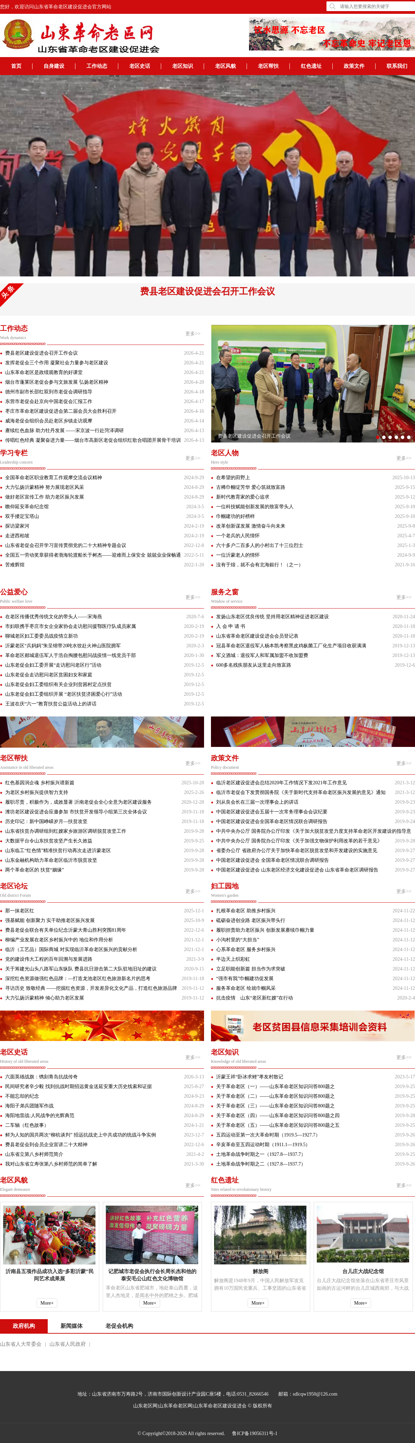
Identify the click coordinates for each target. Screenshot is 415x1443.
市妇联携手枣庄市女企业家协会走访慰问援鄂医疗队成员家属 (70, 626)
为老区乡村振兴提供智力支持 (36, 792)
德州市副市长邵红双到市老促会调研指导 (48, 391)
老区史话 (139, 66)
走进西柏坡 (17, 535)
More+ (47, 1303)
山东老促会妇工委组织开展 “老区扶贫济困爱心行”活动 (63, 694)
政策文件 (354, 66)
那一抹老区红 (19, 910)
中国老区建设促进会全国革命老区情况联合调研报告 (272, 821)
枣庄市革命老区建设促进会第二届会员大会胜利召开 (61, 411)
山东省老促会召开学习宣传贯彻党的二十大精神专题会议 (65, 545)
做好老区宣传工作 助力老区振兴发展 (44, 497)
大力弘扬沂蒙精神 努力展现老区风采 (44, 487)
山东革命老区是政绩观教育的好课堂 (44, 372)
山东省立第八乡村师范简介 (34, 1154)
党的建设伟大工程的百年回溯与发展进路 (48, 959)
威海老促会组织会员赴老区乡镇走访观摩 (48, 420)
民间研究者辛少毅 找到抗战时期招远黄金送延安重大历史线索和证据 (78, 1086)
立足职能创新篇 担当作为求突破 (250, 968)
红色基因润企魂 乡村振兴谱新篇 (39, 782)
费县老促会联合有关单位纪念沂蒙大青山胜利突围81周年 (65, 930)
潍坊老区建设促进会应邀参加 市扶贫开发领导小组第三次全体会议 (76, 811)
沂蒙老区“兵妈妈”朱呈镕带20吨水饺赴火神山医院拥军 (63, 645)
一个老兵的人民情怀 (238, 535)
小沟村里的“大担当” (237, 939)
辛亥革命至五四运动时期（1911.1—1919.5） (263, 1144)
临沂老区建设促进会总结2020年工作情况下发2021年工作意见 (281, 782)
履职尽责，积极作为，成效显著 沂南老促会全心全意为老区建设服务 (78, 802)
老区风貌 (225, 66)
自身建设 (54, 66)
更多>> (193, 333)
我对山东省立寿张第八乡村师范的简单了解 (51, 1164)
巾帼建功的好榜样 (235, 516)
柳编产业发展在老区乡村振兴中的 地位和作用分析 (59, 939)
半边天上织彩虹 (233, 959)
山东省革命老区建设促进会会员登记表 (257, 636)
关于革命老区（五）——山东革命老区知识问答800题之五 (278, 1125)
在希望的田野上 (233, 477)
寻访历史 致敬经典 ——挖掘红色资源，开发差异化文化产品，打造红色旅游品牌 (91, 988)
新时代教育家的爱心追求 (242, 497)
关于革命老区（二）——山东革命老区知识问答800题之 (275, 1096)
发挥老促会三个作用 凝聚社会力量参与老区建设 (56, 362)
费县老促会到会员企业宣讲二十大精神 (46, 1144)
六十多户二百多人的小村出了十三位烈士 (259, 545)
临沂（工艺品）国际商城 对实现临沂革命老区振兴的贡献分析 (71, 949)
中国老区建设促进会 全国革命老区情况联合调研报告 (272, 860)
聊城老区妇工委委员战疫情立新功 (41, 636)
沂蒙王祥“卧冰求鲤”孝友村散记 (249, 1076)
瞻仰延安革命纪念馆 (27, 506)
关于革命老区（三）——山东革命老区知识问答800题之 (275, 1105)
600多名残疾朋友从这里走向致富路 (253, 665)
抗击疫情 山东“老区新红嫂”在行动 (254, 998)
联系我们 (397, 66)
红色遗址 (311, 66)
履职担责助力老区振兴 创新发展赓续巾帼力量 (265, 930)
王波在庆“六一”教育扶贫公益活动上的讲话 (50, 703)
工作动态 (96, 66)
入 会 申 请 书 (230, 626)
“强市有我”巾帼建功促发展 (245, 978)
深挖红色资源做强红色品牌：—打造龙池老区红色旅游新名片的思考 (77, 978)
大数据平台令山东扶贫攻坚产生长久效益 (48, 840)
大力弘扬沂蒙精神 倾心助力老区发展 (44, 998)
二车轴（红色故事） (27, 1125)
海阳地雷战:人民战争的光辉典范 (39, 1115)
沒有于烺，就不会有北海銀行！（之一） (259, 564)
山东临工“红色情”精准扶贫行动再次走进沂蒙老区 (58, 850)
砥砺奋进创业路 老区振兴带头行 (250, 920)
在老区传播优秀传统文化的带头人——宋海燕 (53, 616)
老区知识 (182, 66)
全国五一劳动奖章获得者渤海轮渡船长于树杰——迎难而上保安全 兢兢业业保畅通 (93, 555)
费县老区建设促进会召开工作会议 (207, 291)
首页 (16, 66)
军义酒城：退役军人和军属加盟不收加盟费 (262, 655)
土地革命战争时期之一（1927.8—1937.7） (261, 1154)
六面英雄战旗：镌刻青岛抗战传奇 (41, 1076)
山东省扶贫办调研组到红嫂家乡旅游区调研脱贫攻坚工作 (65, 831)
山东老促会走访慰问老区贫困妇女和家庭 (48, 674)
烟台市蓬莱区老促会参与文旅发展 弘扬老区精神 (56, 382)
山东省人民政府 (67, 1344)
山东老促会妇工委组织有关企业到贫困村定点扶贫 (58, 684)
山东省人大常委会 (21, 1344)
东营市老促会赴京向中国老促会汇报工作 (48, 401)
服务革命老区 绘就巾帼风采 (246, 988)
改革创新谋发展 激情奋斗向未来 (250, 526)
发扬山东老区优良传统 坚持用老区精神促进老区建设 (272, 616)
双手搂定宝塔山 (22, 516)
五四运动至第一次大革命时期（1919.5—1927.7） (268, 1135)
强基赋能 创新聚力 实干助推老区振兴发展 (50, 920)
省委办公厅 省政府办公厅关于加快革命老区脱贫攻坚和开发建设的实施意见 (296, 850)
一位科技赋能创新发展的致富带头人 (255, 506)
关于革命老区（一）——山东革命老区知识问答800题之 (275, 1086)
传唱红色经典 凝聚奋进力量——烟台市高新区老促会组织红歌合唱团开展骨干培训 (93, 440)
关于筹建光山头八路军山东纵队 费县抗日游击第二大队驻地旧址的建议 (81, 968)
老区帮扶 (268, 66)
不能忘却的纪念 (22, 1096)
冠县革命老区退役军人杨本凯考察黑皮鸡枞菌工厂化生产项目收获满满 (291, 645)
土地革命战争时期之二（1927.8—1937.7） (261, 1164)
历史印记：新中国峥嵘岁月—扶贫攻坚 (46, 821)
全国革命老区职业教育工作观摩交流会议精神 (53, 477)
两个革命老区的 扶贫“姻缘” (34, 870)
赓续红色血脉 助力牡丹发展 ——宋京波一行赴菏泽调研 (64, 430)
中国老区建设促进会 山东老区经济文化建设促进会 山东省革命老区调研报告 (297, 870)
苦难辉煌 (15, 564)
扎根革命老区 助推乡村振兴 (246, 910)
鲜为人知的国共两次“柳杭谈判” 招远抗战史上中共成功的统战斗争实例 (80, 1135)
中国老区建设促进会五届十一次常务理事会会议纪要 (272, 811)
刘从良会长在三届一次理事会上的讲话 (257, 802)
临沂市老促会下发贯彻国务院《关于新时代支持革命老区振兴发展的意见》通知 (301, 792)
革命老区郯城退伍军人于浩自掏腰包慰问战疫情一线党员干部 (70, 655)
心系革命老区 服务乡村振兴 (246, 949)
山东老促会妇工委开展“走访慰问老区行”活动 (53, 665)
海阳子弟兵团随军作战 (29, 1105)
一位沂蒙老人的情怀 (238, 555)
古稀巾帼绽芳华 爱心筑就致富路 (250, 487)
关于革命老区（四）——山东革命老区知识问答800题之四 (278, 1115)
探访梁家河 (17, 526)
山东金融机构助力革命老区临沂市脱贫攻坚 (51, 860)
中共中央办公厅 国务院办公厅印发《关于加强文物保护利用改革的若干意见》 (299, 840)
